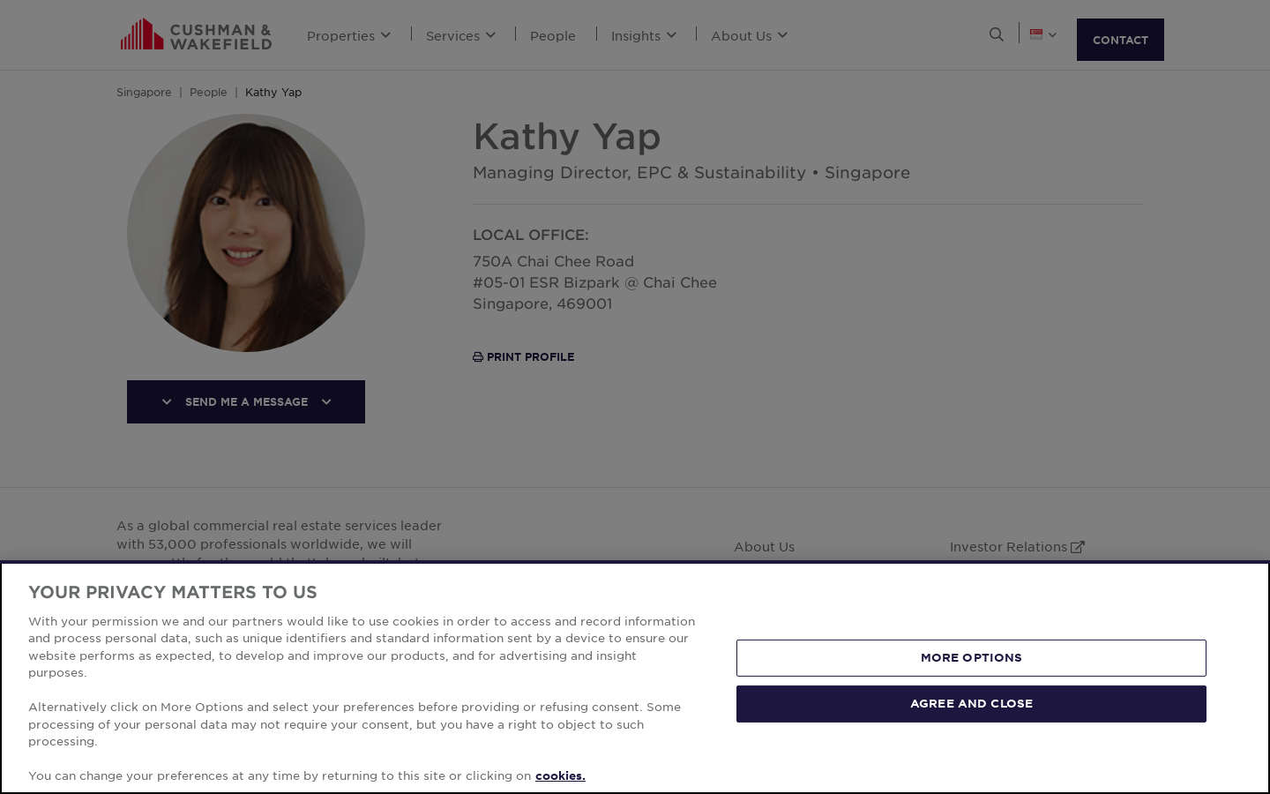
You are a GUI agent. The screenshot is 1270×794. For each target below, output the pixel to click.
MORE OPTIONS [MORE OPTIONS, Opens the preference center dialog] (972, 657)
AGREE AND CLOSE (971, 703)
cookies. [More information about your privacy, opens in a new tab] (560, 775)
